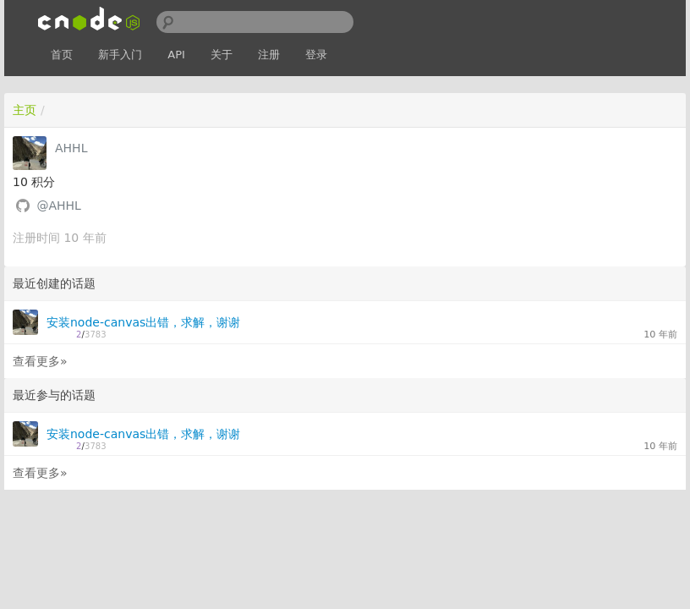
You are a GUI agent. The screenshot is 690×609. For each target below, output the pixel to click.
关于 (222, 54)
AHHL (71, 148)
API (176, 54)
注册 (269, 54)
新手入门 (120, 54)
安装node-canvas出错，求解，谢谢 (143, 322)
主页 (24, 110)
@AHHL (58, 205)
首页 (62, 54)
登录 (316, 54)
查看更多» (40, 361)
